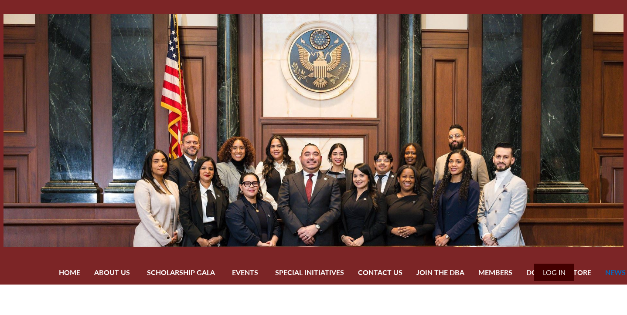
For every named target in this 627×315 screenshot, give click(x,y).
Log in (554, 272)
